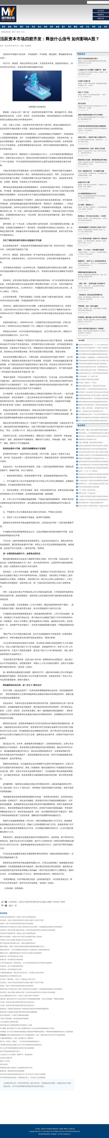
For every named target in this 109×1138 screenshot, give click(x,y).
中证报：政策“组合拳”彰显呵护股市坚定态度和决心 (17, 1002)
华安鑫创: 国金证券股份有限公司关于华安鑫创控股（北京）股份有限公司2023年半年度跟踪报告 (32, 1035)
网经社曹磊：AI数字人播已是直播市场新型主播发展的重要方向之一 (23, 946)
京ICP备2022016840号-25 (72, 1131)
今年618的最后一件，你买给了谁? (88, 376)
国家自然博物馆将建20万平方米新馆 (90, 115)
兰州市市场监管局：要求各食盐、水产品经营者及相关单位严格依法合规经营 (26, 963)
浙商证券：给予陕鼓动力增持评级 (11, 959)
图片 (63, 27)
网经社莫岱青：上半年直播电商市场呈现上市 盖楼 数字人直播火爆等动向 (25, 950)
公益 (99, 27)
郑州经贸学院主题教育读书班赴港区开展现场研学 (92, 363)
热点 (39, 27)
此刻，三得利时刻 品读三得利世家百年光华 (90, 411)
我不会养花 (4, 1064)
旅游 (57, 27)
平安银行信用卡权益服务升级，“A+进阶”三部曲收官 (93, 348)
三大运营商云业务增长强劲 (9, 1022)
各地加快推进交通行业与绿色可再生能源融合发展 (92, 449)
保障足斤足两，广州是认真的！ (87, 493)
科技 (45, 27)
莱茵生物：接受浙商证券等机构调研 (12, 1071)
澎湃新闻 (28, 46)
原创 (9, 27)
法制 (81, 27)
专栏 (105, 27)
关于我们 (37, 1129)
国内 (21, 27)
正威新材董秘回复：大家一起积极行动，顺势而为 (17, 1038)
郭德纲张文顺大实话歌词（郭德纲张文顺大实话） (17, 1068)
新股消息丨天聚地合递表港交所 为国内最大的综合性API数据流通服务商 (24, 1009)
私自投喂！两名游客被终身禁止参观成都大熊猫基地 (93, 468)
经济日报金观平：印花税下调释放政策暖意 (14, 1015)
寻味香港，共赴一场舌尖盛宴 (88, 306)
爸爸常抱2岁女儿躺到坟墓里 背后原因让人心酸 (16, 1025)
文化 (87, 27)
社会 (27, 27)
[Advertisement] (37, 1106)
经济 (51, 27)
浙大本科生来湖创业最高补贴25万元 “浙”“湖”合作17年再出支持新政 (23, 1074)
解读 (75, 27)
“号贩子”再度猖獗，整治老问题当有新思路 (14, 1018)
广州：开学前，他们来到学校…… (88, 490)
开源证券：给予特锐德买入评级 (10, 969)
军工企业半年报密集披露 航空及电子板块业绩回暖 (17, 1048)
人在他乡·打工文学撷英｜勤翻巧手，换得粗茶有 (16, 1054)
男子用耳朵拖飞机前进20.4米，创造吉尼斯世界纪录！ (18, 943)
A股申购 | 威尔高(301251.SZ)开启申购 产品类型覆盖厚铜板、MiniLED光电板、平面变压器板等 (32, 999)
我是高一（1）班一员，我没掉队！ (88, 471)
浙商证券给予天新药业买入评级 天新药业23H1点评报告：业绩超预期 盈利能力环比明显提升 (31, 927)
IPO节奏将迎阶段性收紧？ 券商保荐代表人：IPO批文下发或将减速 (22, 1077)
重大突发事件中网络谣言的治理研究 (88, 379)
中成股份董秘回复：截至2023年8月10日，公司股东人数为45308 (22, 973)
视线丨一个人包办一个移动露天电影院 (91, 250)
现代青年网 (8, 14)
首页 (3, 27)
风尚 (69, 27)
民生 (33, 27)
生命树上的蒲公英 (6, 1058)
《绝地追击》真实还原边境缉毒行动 (90, 295)
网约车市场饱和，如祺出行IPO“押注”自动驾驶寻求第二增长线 (21, 936)
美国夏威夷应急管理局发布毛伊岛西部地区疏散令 (92, 477)
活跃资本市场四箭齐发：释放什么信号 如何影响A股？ (18, 917)
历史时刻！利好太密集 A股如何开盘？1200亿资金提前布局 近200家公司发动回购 (27, 930)
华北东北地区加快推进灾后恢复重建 (88, 487)
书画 (93, 27)
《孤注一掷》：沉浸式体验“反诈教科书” (92, 283)
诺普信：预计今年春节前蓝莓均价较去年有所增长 (17, 923)
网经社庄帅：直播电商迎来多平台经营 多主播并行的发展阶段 (21, 953)
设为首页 (101, 11)
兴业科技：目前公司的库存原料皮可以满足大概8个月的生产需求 (37, 902)
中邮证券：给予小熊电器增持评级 (11, 966)
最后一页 (13, 906)
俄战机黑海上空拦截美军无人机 (10, 976)
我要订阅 (101, 18)
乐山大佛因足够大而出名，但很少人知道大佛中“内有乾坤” (19, 995)
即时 (15, 27)
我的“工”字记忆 (5, 1061)
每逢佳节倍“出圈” (84, 182)
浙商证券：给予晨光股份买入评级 (11, 956)
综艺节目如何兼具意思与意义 (10, 1051)
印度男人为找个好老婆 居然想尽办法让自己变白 (16, 940)
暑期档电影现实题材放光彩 (87, 272)
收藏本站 (101, 15)
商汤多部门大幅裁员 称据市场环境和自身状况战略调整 (18, 1012)
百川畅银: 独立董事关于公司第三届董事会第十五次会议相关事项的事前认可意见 (27, 1028)
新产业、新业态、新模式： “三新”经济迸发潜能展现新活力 (20, 1041)
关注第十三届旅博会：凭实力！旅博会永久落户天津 (17, 979)
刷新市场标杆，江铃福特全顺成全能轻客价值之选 (92, 389)
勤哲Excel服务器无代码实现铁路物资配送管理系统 (92, 401)
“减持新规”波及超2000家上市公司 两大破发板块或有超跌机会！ (21, 1045)
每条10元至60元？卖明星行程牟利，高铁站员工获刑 (93, 506)
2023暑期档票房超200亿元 (87, 193)
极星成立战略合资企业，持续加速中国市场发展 (92, 386)
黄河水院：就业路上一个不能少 (87, 382)
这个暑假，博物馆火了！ (86, 205)
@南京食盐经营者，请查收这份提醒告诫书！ (91, 502)
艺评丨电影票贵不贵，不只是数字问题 (91, 171)
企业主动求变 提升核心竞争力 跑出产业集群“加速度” (93, 452)
